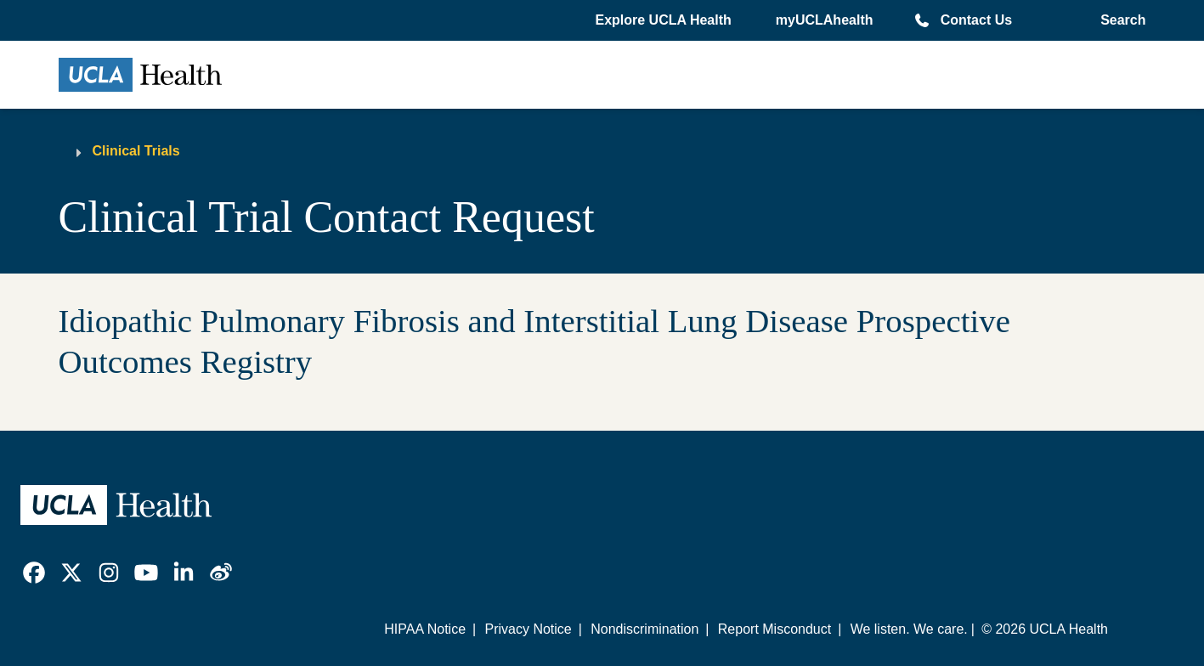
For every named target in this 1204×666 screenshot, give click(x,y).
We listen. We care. (909, 629)
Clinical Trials (136, 151)
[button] (664, 20)
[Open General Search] (1119, 20)
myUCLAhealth (824, 20)
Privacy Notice (527, 629)
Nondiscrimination (644, 629)
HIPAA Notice (425, 629)
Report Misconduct (774, 629)
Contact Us (976, 20)
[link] (34, 572)
